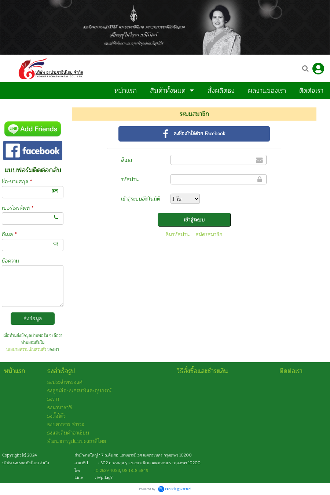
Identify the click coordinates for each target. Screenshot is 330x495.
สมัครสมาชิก (209, 234)
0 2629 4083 (108, 470)
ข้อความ (10, 261)
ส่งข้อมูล (32, 318)
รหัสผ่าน (130, 179)
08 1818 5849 (135, 470)
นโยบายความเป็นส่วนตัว (26, 349)
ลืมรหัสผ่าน (178, 234)
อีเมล (9, 234)
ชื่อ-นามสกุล (17, 181)
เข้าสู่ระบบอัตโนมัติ (140, 199)
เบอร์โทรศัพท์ (17, 208)
